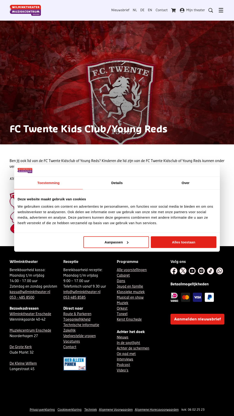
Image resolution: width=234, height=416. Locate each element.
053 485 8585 (74, 297)
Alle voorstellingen (132, 270)
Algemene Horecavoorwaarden (157, 409)
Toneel (122, 314)
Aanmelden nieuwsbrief (197, 319)
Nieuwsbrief (120, 10)
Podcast (123, 365)
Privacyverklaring (42, 409)
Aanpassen (116, 242)
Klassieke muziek (131, 292)
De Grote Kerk (21, 347)
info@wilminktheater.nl (82, 292)
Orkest (122, 308)
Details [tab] (117, 183)
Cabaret (123, 275)
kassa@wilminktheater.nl (30, 292)
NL (135, 10)
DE (142, 10)
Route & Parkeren (77, 314)
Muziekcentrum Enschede (30, 330)
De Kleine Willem (23, 363)
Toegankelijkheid (76, 319)
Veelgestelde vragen (79, 336)
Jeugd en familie (130, 286)
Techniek (90, 409)
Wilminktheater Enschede (30, 314)
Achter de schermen (133, 348)
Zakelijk (69, 330)
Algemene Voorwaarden (116, 409)
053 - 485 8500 (22, 297)
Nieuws (122, 337)
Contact (162, 10)
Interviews (125, 359)
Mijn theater (192, 10)
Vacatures (71, 341)
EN (150, 10)
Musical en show (130, 297)
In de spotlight (128, 343)
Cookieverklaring (70, 409)
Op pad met (126, 354)
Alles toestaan (183, 242)
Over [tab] (186, 183)
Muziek (122, 303)
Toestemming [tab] (48, 183)
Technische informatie (81, 325)
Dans (121, 281)
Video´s (122, 370)
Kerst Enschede (129, 319)
